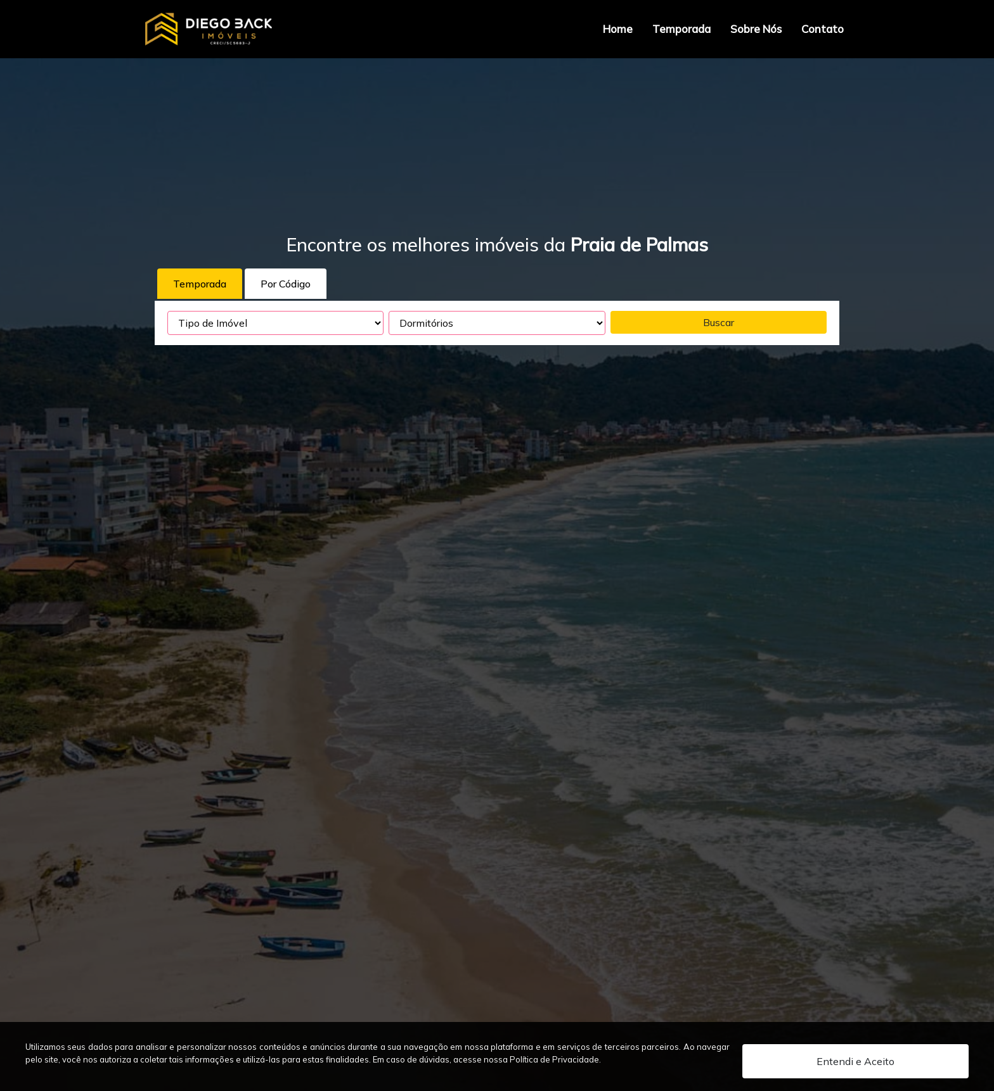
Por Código (286, 283)
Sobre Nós (756, 28)
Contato (822, 28)
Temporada (681, 28)
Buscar (718, 322)
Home (618, 28)
